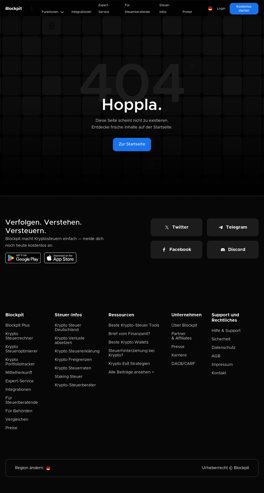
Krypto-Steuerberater (75, 385)
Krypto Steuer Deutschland (68, 327)
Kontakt (219, 373)
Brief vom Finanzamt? (129, 334)
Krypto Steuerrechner (19, 336)
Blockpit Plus (17, 325)
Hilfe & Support (226, 331)
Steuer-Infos (164, 9)
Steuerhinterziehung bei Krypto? (131, 353)
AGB (216, 356)
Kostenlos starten (244, 8)
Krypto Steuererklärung (77, 351)
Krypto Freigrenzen (73, 360)
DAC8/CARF (183, 364)
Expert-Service (104, 9)
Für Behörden (18, 411)
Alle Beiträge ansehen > (131, 372)
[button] (53, 12)
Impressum (222, 365)
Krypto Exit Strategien (129, 364)
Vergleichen (16, 420)
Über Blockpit (184, 325)
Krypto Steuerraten (73, 368)
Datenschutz (223, 348)
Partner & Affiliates (181, 336)
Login (221, 8)
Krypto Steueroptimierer (21, 349)
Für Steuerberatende (137, 9)
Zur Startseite (132, 144)
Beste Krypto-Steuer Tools (133, 325)
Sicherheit (221, 339)
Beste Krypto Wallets (128, 342)
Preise (187, 12)
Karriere (179, 355)
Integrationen (81, 12)
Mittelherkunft (18, 373)
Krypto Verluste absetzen (70, 340)
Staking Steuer (69, 377)
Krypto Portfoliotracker (20, 362)
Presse (178, 347)
